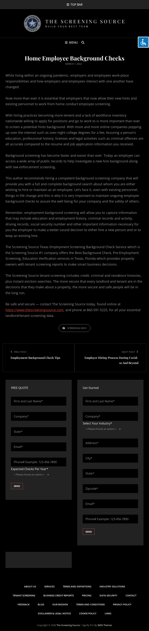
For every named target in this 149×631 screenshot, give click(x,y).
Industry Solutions (112, 586)
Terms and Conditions (90, 604)
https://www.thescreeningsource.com (34, 310)
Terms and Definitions (77, 586)
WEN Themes (105, 625)
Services (49, 586)
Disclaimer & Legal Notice (54, 613)
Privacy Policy (122, 604)
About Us (30, 586)
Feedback (23, 604)
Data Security (108, 595)
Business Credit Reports (58, 595)
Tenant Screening (24, 595)
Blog (41, 604)
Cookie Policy (87, 613)
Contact (131, 595)
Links (108, 613)
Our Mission (60, 604)
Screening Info (76, 328)
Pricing (86, 595)
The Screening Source (85, 21)
